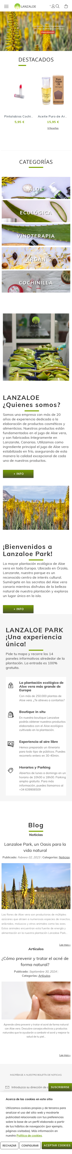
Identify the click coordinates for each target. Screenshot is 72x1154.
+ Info (18, 474)
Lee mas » (64, 944)
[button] (50, 5)
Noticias (64, 857)
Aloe (36, 189)
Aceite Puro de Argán (54, 116)
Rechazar (9, 1145)
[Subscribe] (60, 1087)
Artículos (44, 976)
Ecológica (36, 213)
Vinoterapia (36, 236)
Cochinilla (36, 283)
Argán (36, 259)
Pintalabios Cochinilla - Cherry (27, 116)
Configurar (30, 1145)
